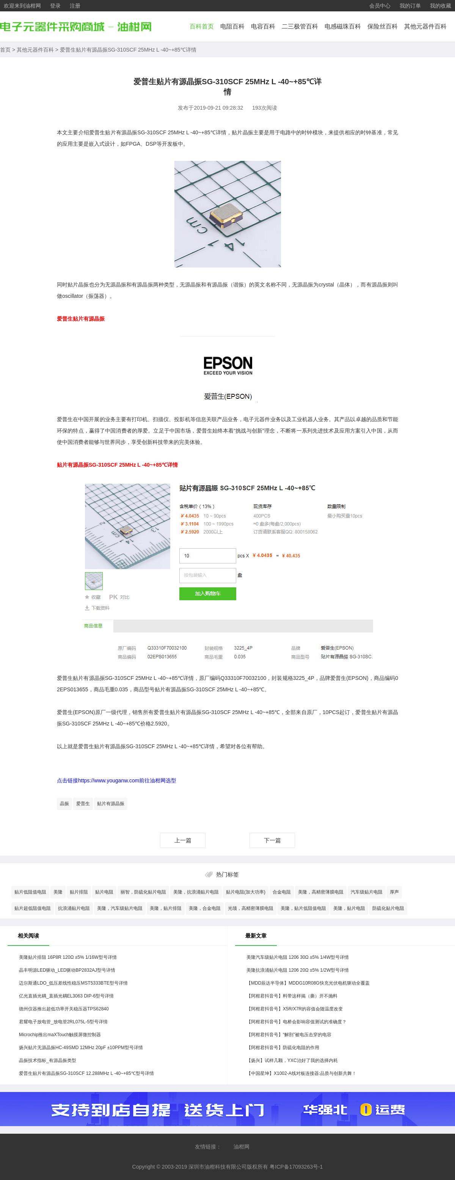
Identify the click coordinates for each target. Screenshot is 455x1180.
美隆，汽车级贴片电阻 (120, 908)
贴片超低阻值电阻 (32, 908)
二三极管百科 (300, 26)
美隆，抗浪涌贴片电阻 (196, 892)
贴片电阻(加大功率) (245, 892)
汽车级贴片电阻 (367, 892)
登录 (55, 6)
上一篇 (182, 840)
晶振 (64, 803)
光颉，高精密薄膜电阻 (250, 908)
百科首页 (202, 26)
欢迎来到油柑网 (22, 6)
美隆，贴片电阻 (349, 908)
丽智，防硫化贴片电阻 (143, 892)
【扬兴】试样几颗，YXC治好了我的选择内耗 (292, 1060)
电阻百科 (232, 26)
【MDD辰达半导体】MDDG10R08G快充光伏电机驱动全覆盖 (308, 983)
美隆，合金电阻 (205, 908)
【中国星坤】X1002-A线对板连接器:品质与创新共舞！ (301, 1073)
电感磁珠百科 (343, 26)
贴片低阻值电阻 (30, 892)
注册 (75, 6)
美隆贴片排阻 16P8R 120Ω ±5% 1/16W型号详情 (68, 957)
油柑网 (241, 1147)
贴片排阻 (79, 892)
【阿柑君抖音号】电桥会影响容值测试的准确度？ (296, 1021)
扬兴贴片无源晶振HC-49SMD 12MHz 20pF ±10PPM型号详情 (81, 1047)
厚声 (394, 892)
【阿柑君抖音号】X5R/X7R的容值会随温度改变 (294, 1009)
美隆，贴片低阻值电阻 (303, 908)
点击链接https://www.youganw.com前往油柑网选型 (116, 780)
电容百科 (263, 26)
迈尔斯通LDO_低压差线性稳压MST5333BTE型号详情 (73, 983)
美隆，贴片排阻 (166, 908)
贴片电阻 (104, 892)
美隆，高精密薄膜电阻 (321, 892)
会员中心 (380, 6)
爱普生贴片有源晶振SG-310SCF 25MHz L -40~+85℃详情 (128, 50)
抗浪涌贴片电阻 (74, 908)
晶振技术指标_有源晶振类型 (47, 1060)
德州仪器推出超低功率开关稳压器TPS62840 (64, 1009)
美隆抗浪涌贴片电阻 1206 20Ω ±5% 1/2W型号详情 (297, 970)
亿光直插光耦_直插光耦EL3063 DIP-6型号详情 (66, 996)
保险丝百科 (382, 26)
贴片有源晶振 (110, 803)
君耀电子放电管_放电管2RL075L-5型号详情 (63, 1021)
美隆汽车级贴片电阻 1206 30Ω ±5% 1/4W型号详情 (297, 957)
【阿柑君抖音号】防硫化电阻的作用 (282, 1047)
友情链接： (208, 1147)
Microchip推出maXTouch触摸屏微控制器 (60, 1034)
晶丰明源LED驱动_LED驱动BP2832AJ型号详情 (67, 970)
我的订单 (410, 6)
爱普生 (83, 803)
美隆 (58, 892)
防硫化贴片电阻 (388, 908)
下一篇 (272, 840)
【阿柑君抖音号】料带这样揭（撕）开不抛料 (291, 996)
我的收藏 (440, 6)
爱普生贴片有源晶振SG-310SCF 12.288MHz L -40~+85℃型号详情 (86, 1073)
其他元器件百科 (425, 26)
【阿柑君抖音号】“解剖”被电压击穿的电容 (288, 1034)
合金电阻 (282, 892)
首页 (5, 50)
